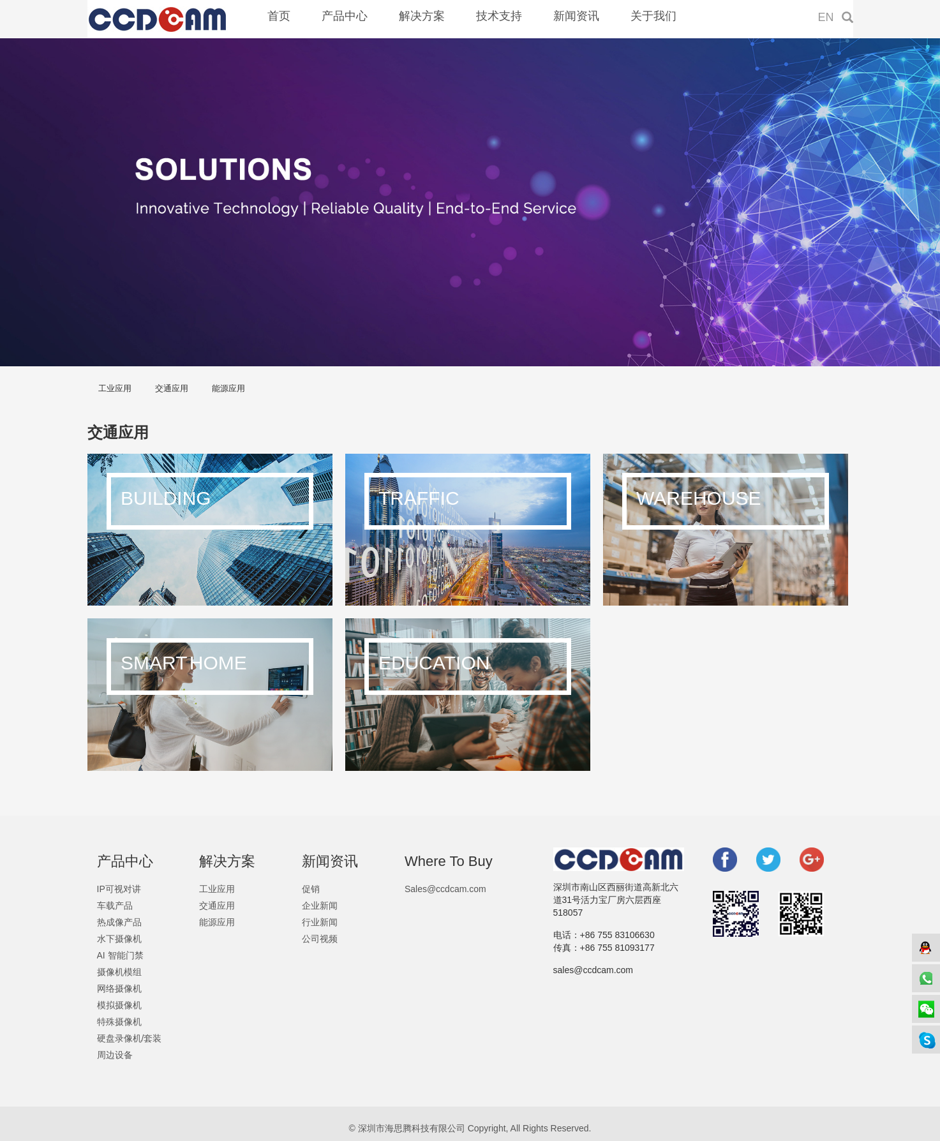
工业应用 (114, 388)
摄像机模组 (119, 972)
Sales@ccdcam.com (445, 889)
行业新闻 (320, 922)
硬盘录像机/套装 (129, 1038)
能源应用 (228, 388)
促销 (311, 889)
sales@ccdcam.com (593, 970)
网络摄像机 (119, 988)
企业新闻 (320, 905)
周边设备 (115, 1055)
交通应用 (171, 388)
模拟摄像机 (119, 1005)
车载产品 (115, 905)
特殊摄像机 (119, 1022)
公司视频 (320, 939)
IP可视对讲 (119, 889)
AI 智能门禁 (120, 955)
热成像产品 (119, 922)
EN (826, 17)
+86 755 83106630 (617, 935)
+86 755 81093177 (617, 948)
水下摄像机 (119, 939)
